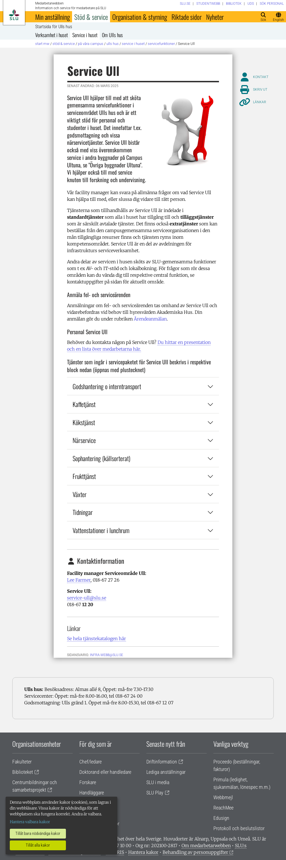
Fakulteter (22, 762)
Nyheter (215, 17)
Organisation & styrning (139, 17)
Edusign (221, 818)
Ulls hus (112, 44)
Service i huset (84, 34)
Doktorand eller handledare (105, 772)
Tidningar (143, 512)
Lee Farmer (78, 580)
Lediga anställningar (165, 772)
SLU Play (154, 793)
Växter (143, 494)
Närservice (143, 440)
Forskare (87, 782)
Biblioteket (22, 772)
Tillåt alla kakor (38, 845)
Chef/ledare (90, 762)
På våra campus (90, 44)
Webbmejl (223, 797)
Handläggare (91, 793)
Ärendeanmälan (150, 319)
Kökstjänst (143, 422)
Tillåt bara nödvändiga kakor (37, 833)
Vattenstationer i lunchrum (143, 530)
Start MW (42, 44)
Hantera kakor (143, 852)
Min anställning (52, 17)
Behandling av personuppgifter (195, 852)
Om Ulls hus (112, 34)
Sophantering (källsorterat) (143, 458)
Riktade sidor (186, 17)
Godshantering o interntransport (143, 386)
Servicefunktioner (161, 44)
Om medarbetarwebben (206, 845)
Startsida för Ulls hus (53, 27)
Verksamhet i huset (51, 34)
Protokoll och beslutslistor (238, 828)
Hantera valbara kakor (30, 821)
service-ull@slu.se (86, 598)
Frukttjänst (143, 476)
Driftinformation (161, 762)
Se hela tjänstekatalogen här (96, 638)
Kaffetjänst (143, 404)
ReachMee (223, 808)
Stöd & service (91, 17)
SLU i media (157, 782)
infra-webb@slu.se (106, 655)
